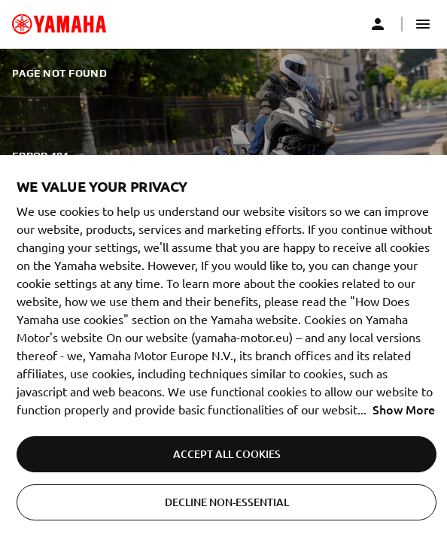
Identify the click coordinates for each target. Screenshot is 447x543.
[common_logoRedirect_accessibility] (59, 24)
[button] (423, 24)
